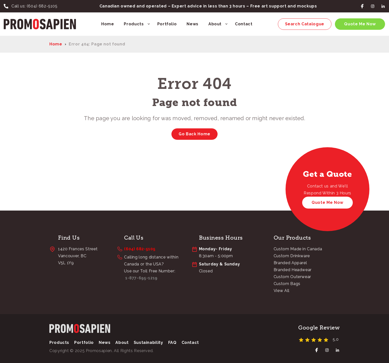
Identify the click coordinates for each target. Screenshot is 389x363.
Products (134, 24)
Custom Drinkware (292, 256)
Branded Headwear (293, 269)
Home (107, 24)
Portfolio (167, 24)
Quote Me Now (360, 24)
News (192, 24)
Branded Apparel (290, 262)
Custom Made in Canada (298, 249)
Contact (243, 24)
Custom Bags (287, 283)
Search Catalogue (304, 24)
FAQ (172, 342)
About (215, 24)
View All (282, 290)
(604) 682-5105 (42, 6)
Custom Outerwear (292, 276)
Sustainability (148, 342)
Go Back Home (194, 134)
